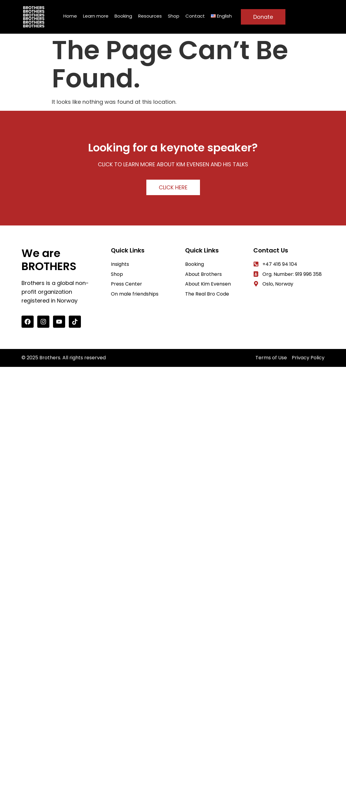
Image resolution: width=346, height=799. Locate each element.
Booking (123, 16)
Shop (173, 16)
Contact (195, 16)
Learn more (95, 16)
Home (70, 16)
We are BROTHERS (49, 259)
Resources (150, 16)
